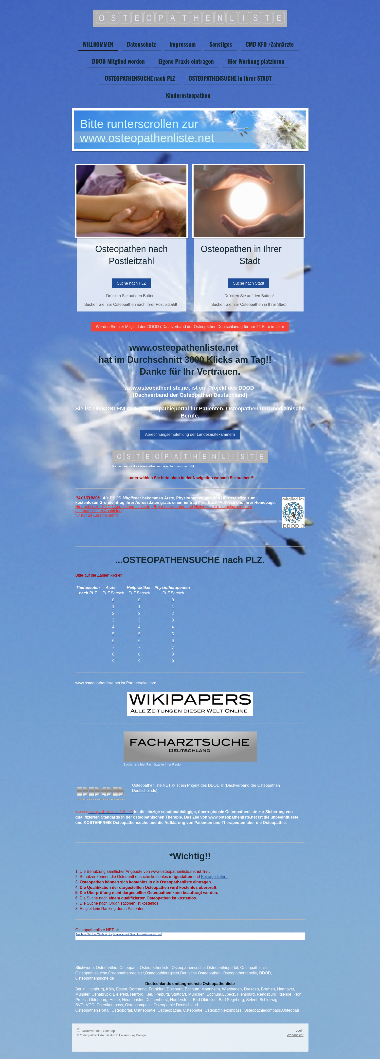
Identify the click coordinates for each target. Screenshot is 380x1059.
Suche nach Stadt (248, 283)
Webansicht (295, 1035)
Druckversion (89, 1031)
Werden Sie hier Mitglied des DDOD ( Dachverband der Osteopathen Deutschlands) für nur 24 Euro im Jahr (190, 327)
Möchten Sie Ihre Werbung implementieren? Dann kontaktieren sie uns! (119, 934)
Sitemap (109, 1031)
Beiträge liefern (214, 877)
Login (300, 1030)
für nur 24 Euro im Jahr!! (96, 515)
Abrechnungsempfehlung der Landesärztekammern (190, 434)
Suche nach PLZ (131, 283)
